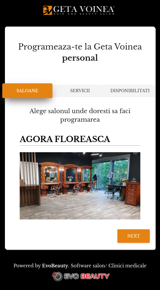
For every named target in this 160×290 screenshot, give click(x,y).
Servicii (80, 90)
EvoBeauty (55, 266)
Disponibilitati (130, 90)
